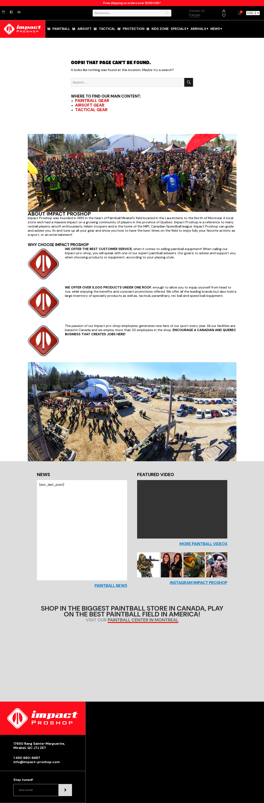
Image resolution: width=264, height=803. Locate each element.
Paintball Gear (92, 100)
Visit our (132, 620)
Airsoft (84, 29)
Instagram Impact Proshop (198, 583)
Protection (133, 29)
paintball (61, 29)
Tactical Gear (91, 109)
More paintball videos (203, 544)
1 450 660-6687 (26, 758)
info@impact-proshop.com (36, 762)
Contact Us (197, 11)
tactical (107, 29)
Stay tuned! (23, 780)
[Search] (132, 13)
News (215, 29)
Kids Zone (160, 29)
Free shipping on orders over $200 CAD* (132, 3)
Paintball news (111, 586)
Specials (178, 29)
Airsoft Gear (89, 105)
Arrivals (198, 29)
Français (194, 15)
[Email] (36, 790)
